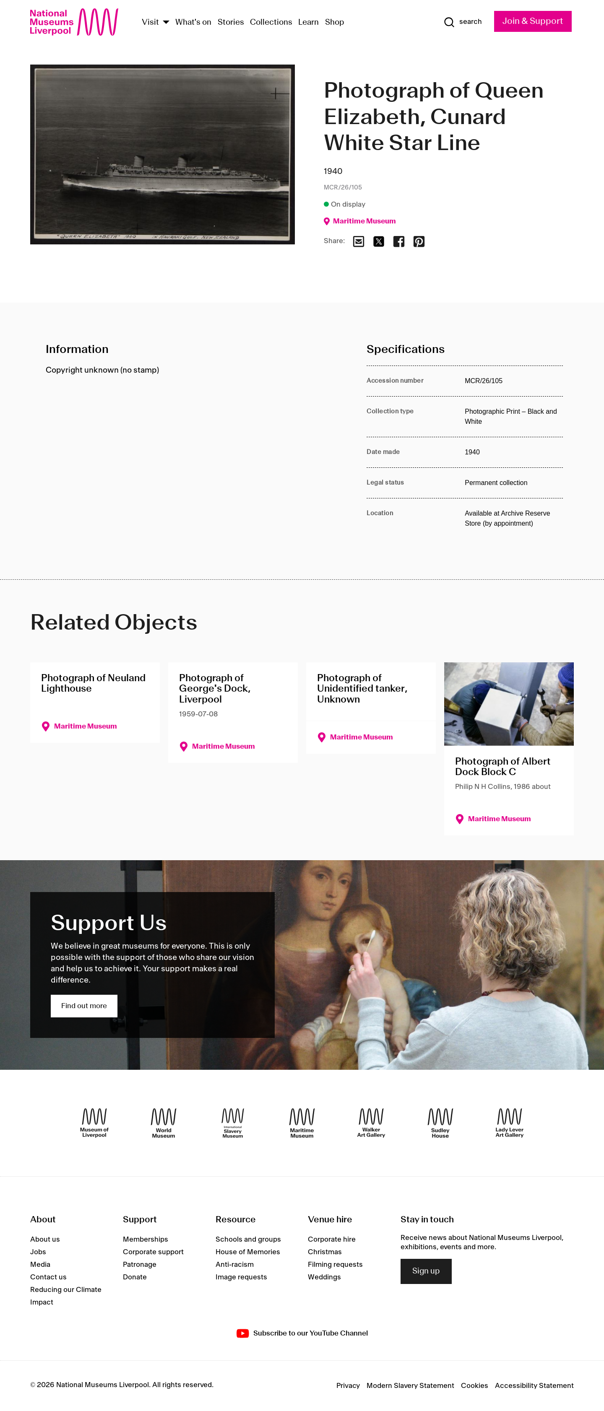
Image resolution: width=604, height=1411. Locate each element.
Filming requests (335, 1264)
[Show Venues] (166, 22)
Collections (271, 22)
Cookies (474, 1386)
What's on (193, 22)
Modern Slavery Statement (410, 1386)
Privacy (348, 1386)
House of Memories (248, 1252)
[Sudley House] (440, 1123)
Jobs (38, 1252)
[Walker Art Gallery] (371, 1123)
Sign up (426, 1271)
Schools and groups (248, 1239)
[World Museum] (164, 1123)
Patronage (139, 1264)
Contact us (48, 1277)
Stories (231, 22)
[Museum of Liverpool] (94, 1123)
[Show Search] (462, 22)
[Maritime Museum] (302, 1123)
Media (40, 1264)
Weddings (324, 1277)
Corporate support (153, 1252)
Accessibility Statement (534, 1386)
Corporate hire (332, 1239)
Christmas (325, 1252)
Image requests (241, 1277)
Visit (150, 22)
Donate (135, 1277)
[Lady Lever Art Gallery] (510, 1123)
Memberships (145, 1239)
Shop (334, 22)
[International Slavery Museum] (233, 1123)
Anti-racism (235, 1264)
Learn (308, 22)
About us (45, 1239)
